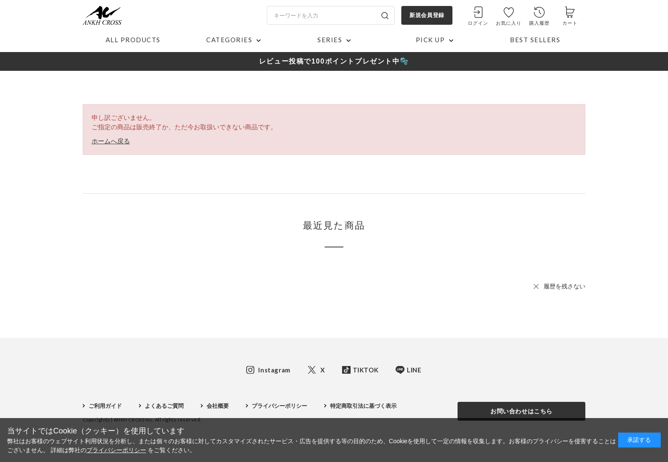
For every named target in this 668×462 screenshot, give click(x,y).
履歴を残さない (564, 286)
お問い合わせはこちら (521, 411)
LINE (414, 370)
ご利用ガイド (105, 406)
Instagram (274, 370)
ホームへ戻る (111, 141)
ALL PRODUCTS (133, 40)
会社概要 (218, 406)
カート (570, 23)
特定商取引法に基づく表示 (363, 406)
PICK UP (430, 40)
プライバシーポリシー (279, 406)
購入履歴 (539, 23)
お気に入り (509, 23)
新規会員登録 (426, 15)
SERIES (329, 40)
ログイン (478, 23)
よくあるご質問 (164, 406)
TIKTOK (366, 370)
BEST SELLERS (535, 40)
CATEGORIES (229, 40)
